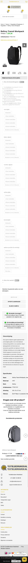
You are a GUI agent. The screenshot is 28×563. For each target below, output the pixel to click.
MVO (2, 506)
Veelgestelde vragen (6, 503)
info (21, 82)
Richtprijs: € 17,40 (7, 456)
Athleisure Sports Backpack (9, 453)
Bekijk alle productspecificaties (9, 40)
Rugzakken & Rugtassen (17, 24)
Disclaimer (3, 541)
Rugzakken (3, 25)
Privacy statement (5, 539)
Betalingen (3, 524)
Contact (3, 518)
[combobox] (12, 16)
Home (2, 24)
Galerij (2, 509)
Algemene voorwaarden (6, 544)
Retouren (3, 526)
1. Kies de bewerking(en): (13, 82)
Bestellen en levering (6, 521)
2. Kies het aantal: (10, 283)
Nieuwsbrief (4, 500)
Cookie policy (4, 536)
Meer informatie (6, 561)
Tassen (7, 24)
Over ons (3, 497)
